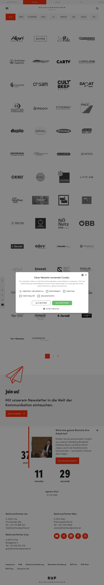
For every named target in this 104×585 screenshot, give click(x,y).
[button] (52, 309)
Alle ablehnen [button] (41, 303)
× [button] (86, 275)
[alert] (52, 292)
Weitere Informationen (59, 286)
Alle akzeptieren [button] (62, 303)
